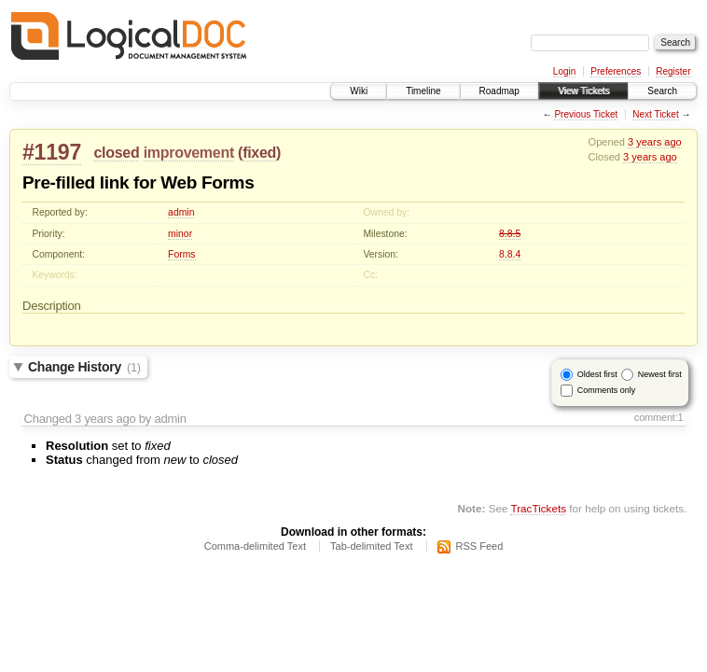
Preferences (615, 71)
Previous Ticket (585, 114)
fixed (259, 153)
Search (662, 91)
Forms (181, 254)
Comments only (606, 390)
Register (673, 71)
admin (181, 212)
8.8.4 (509, 254)
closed (116, 153)
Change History (84, 366)
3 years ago (655, 141)
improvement (189, 153)
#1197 (51, 152)
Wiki (358, 91)
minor (180, 234)
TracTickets (538, 508)
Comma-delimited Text (255, 546)
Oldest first (597, 374)
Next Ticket (655, 114)
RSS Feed (480, 546)
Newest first (660, 374)
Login (564, 71)
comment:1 (659, 417)
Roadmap (499, 91)
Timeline (423, 91)
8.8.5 (509, 234)
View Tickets (583, 91)
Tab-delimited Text (371, 546)
